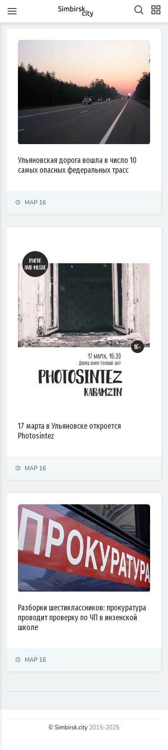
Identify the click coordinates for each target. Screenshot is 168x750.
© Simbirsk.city (67, 728)
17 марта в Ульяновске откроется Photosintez (69, 431)
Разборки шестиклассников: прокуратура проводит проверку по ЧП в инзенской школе (82, 617)
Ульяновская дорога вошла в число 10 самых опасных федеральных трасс (77, 165)
